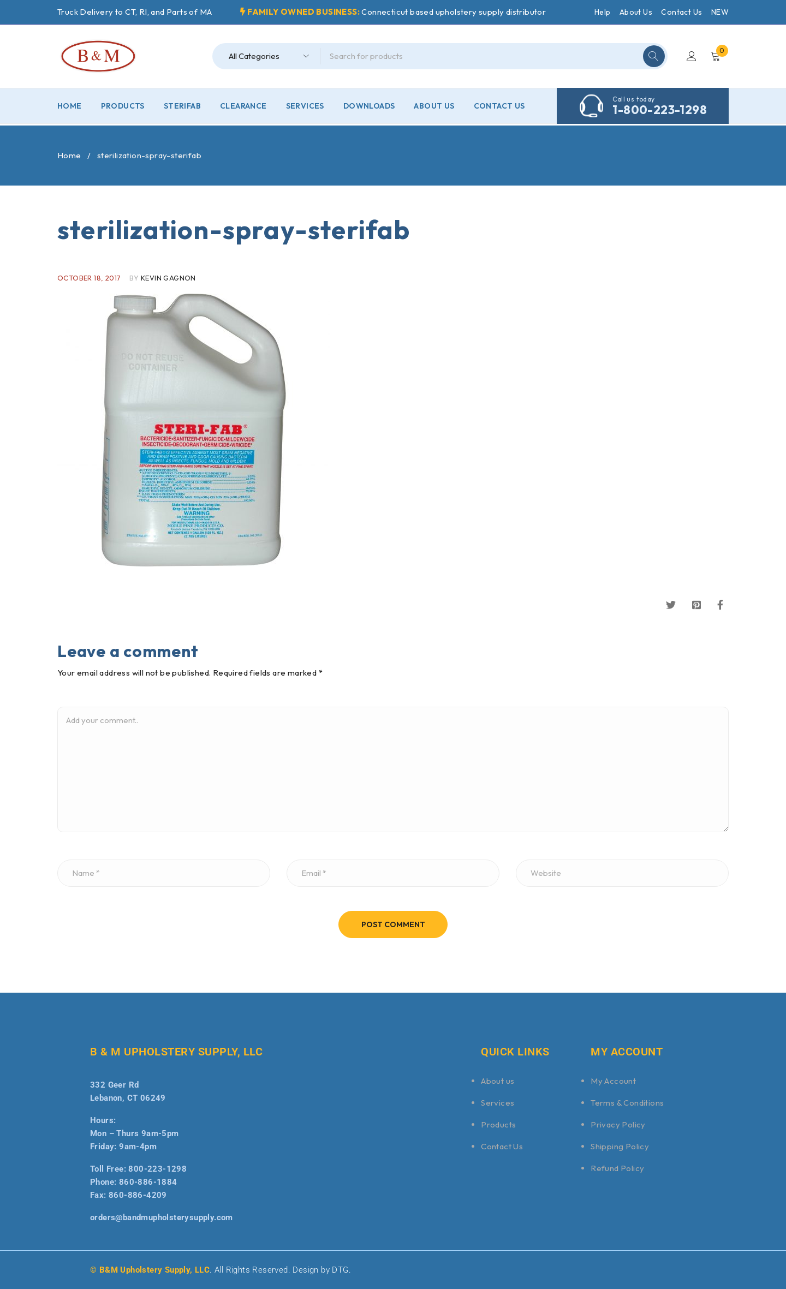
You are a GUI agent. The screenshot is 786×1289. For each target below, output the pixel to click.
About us (497, 1081)
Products (498, 1124)
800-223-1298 (157, 1169)
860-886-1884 (148, 1182)
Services (497, 1102)
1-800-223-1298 (659, 109)
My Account (613, 1081)
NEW (720, 12)
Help (602, 12)
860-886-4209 (138, 1195)
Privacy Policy (618, 1124)
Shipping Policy (620, 1146)
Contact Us (681, 12)
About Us (636, 12)
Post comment (393, 924)
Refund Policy (617, 1168)
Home (69, 155)
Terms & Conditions (627, 1102)
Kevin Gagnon (168, 277)
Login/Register (692, 56)
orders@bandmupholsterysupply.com (161, 1217)
